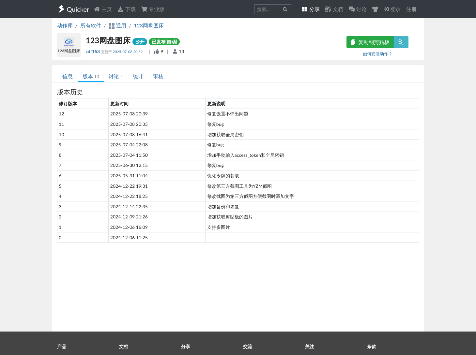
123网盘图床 (149, 25)
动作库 (65, 25)
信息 (67, 76)
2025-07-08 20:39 (128, 52)
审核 (158, 76)
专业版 (152, 9)
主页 (103, 9)
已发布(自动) (164, 41)
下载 (126, 9)
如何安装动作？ (377, 53)
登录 (392, 9)
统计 (138, 76)
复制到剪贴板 (370, 42)
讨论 (116, 76)
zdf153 (93, 51)
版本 (91, 76)
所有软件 (90, 25)
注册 (411, 9)
